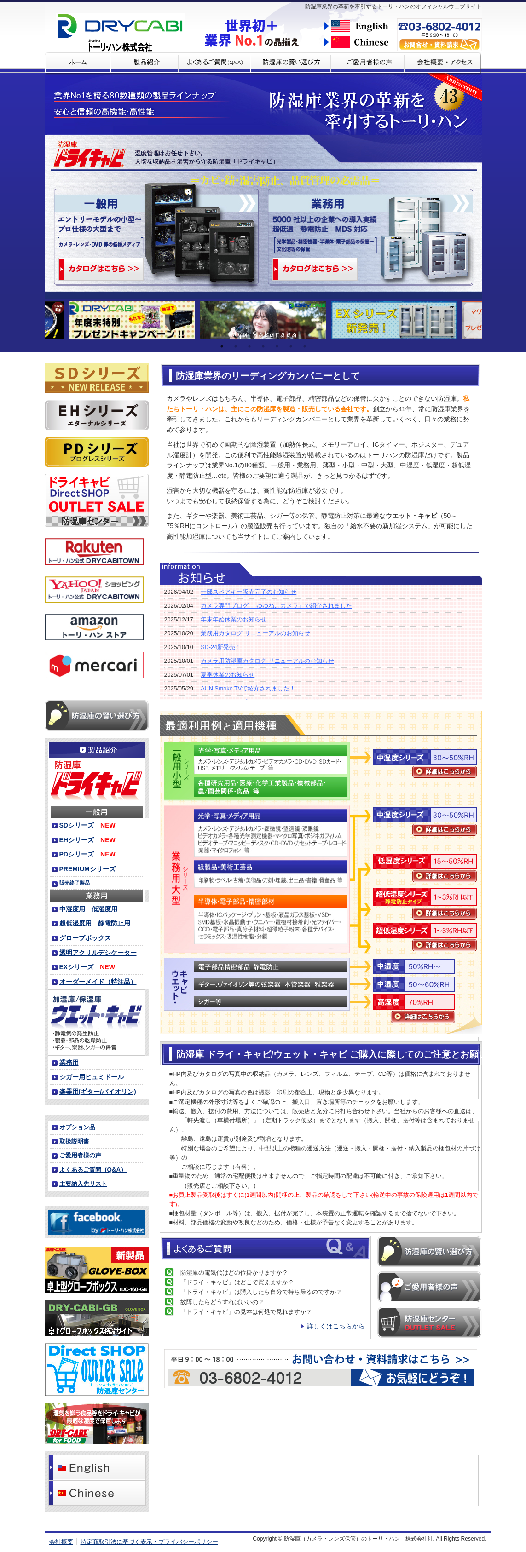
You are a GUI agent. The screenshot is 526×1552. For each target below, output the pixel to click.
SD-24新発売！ (221, 647)
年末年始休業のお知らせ (233, 619)
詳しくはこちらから (336, 1326)
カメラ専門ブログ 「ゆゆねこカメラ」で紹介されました (276, 606)
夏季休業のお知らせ (227, 675)
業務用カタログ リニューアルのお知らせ (255, 633)
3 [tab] (249, 346)
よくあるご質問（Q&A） (93, 1169)
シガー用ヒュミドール (91, 1077)
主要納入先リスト (83, 1183)
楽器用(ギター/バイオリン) (97, 1091)
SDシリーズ (87, 825)
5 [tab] (277, 346)
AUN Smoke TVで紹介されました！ (248, 688)
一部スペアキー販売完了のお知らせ (248, 592)
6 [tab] (290, 346)
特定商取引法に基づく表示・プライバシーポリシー (149, 1541)
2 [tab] (235, 346)
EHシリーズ (87, 840)
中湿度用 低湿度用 (88, 909)
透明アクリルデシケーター (98, 952)
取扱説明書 (74, 1141)
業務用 (69, 1062)
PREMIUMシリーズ (87, 869)
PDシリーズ (87, 854)
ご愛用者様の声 (80, 1155)
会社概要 (61, 1541)
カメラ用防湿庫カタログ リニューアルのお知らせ (267, 661)
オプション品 (77, 1127)
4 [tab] (263, 346)
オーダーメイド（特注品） (98, 981)
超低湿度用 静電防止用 (94, 923)
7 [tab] (304, 346)
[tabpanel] (263, 320)
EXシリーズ (87, 967)
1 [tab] (221, 346)
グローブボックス (85, 938)
